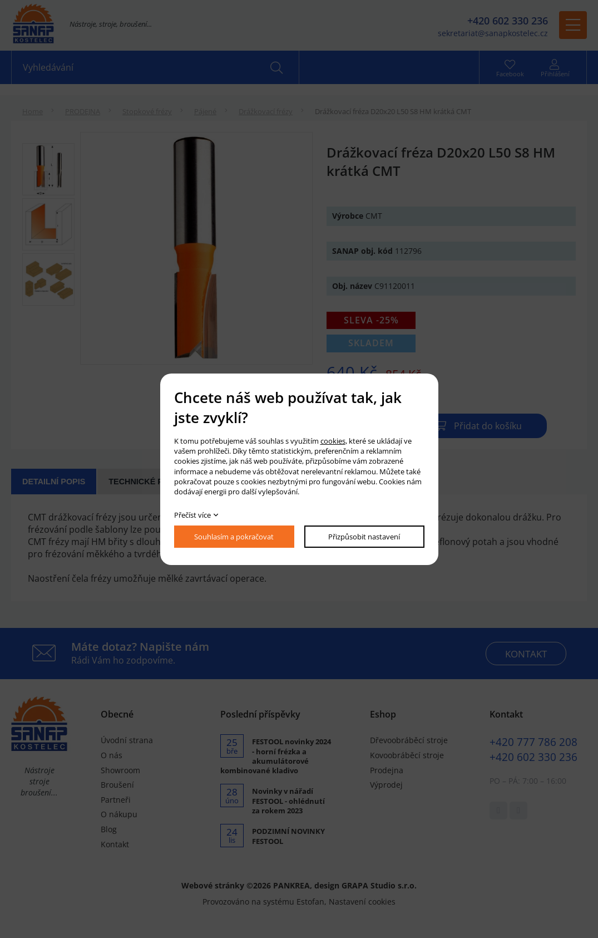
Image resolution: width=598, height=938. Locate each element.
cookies (332, 441)
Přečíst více (192, 515)
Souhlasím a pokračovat (234, 537)
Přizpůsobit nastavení (364, 537)
